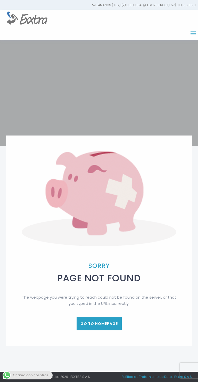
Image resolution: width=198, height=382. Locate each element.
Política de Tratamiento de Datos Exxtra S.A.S (157, 377)
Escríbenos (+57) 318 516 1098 (171, 5)
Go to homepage (99, 323)
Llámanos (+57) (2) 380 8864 (118, 5)
